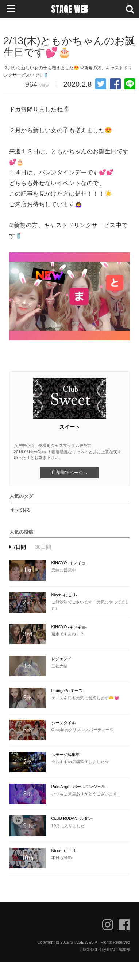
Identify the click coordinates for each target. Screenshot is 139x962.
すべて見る (21, 510)
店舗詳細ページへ (69, 472)
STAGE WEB (69, 9)
